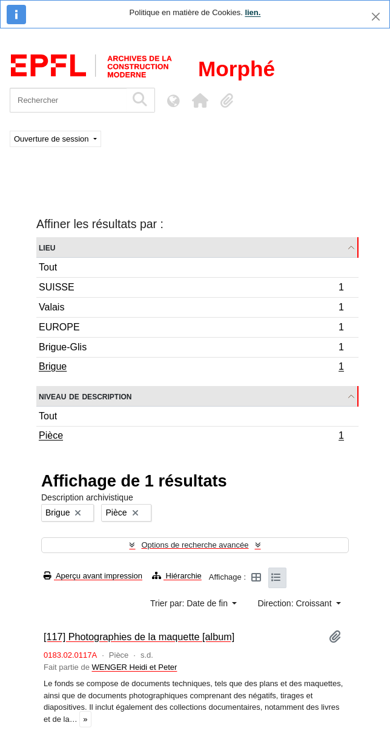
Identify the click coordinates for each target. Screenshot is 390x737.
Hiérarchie (177, 575)
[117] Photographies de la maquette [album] (139, 636)
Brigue (191, 367)
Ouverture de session (52, 138)
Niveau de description (85, 396)
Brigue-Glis (191, 349)
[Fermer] (375, 17)
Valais (191, 309)
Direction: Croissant (295, 603)
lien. (252, 12)
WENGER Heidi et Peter (134, 667)
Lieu (47, 247)
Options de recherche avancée (194, 544)
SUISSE (191, 289)
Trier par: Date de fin (190, 603)
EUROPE (191, 329)
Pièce (191, 436)
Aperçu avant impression (93, 575)
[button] (200, 100)
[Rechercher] (68, 100)
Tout (48, 267)
